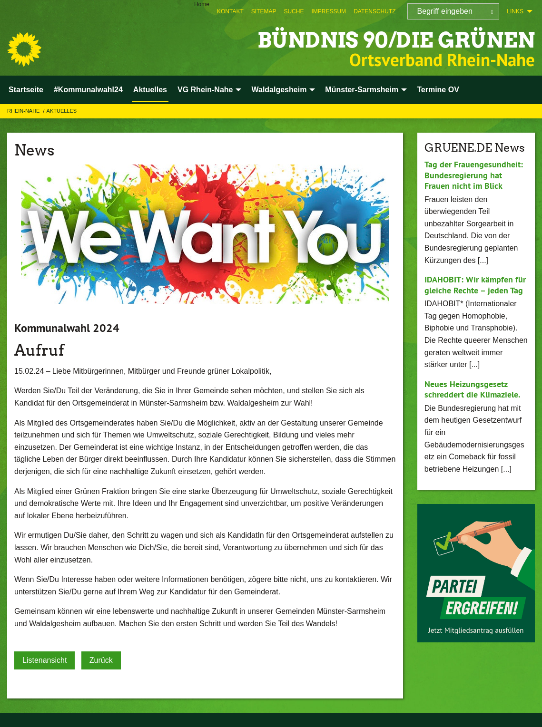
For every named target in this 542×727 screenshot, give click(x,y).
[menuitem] (230, 11)
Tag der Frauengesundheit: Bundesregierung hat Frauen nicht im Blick (473, 175)
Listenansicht (44, 660)
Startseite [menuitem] (26, 90)
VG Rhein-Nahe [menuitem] (205, 90)
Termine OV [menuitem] (438, 90)
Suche (294, 11)
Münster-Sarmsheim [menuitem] (361, 90)
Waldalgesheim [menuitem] (278, 90)
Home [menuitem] (201, 4)
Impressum (328, 11)
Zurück (101, 660)
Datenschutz (374, 11)
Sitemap (263, 11)
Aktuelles (62, 111)
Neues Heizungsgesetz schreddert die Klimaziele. (472, 389)
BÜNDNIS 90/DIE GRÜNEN (396, 40)
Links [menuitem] (515, 11)
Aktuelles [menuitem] (150, 90)
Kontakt (230, 11)
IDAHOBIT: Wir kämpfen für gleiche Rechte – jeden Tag (475, 285)
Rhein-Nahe (24, 111)
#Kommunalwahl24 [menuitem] (88, 90)
